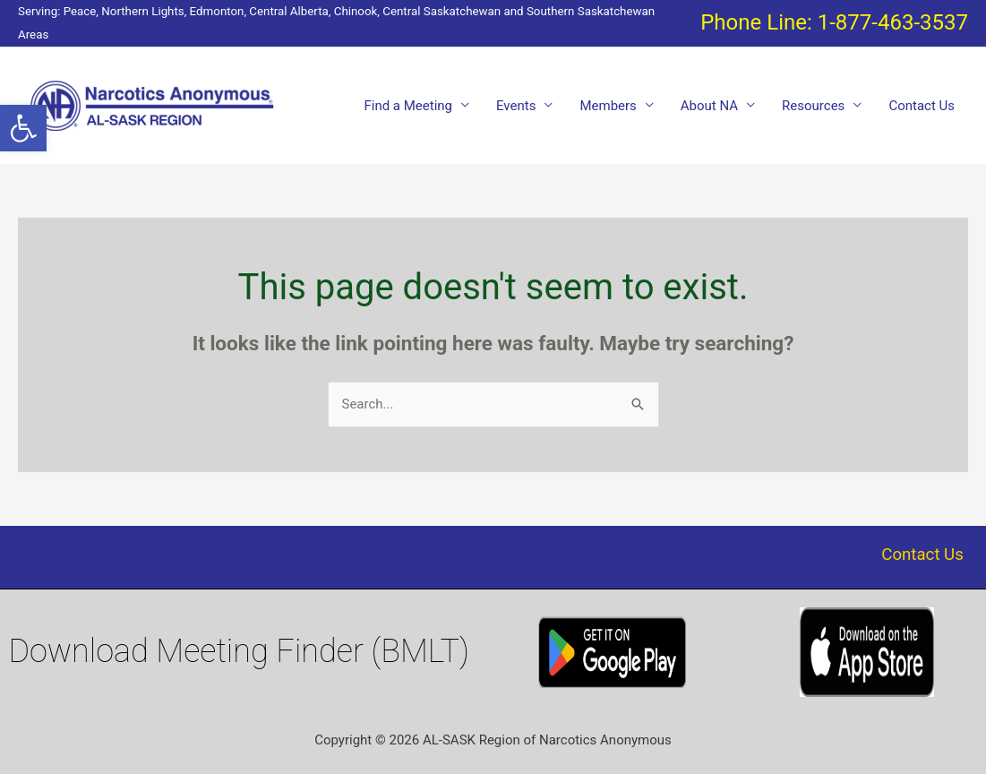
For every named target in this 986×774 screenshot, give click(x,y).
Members (607, 106)
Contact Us (921, 106)
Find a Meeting (408, 106)
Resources (813, 106)
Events (516, 106)
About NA (709, 106)
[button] (23, 128)
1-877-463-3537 (893, 22)
